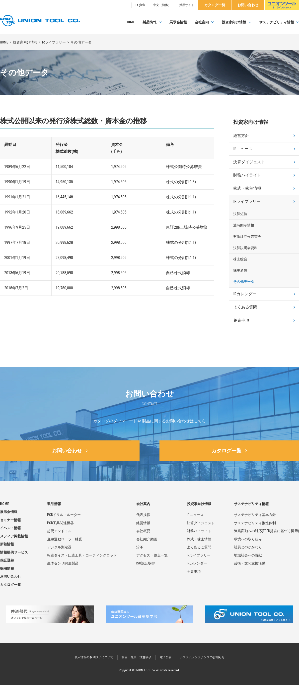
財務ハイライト (247, 175)
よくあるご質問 (199, 547)
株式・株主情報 (247, 188)
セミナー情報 (10, 520)
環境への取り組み (248, 539)
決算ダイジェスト (249, 162)
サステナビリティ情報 (276, 22)
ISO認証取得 (145, 563)
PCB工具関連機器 (60, 523)
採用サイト (186, 5)
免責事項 (241, 320)
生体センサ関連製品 (62, 563)
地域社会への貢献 (248, 555)
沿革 (139, 547)
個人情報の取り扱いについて (94, 657)
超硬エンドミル (59, 531)
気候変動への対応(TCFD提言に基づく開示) (266, 531)
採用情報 (7, 568)
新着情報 (7, 544)
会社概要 (143, 531)
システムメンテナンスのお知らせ (202, 657)
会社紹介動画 (146, 539)
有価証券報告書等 (247, 236)
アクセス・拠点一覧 (152, 555)
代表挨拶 (143, 515)
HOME (130, 22)
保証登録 (7, 560)
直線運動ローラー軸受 (64, 539)
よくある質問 (245, 307)
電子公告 (166, 657)
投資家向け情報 (234, 22)
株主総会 (240, 259)
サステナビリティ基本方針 (255, 515)
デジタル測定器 (59, 547)
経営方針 (241, 135)
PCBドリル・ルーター (64, 515)
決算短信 (240, 214)
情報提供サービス (14, 552)
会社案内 (202, 22)
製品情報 (149, 22)
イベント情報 (10, 528)
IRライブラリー (54, 42)
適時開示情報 (243, 225)
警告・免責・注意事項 (136, 657)
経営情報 (143, 523)
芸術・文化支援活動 (249, 563)
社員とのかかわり (248, 547)
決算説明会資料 (245, 248)
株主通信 (240, 270)
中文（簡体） (162, 5)
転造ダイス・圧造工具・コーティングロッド (82, 555)
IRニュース (242, 148)
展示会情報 (178, 22)
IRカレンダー (244, 294)
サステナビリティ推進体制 (255, 523)
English (140, 5)
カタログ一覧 (214, 5)
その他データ (243, 282)
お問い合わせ (247, 5)
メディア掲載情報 (14, 536)
